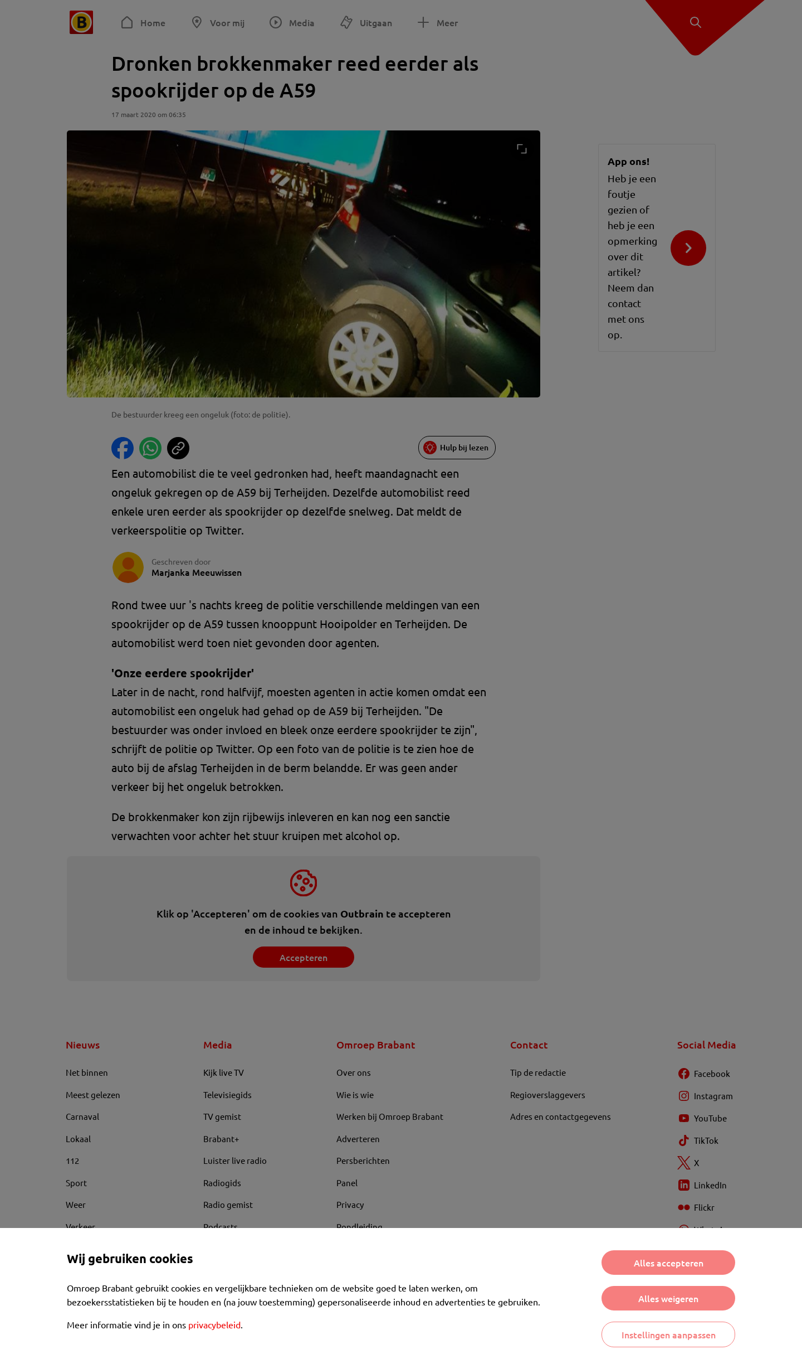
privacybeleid (214, 1324)
